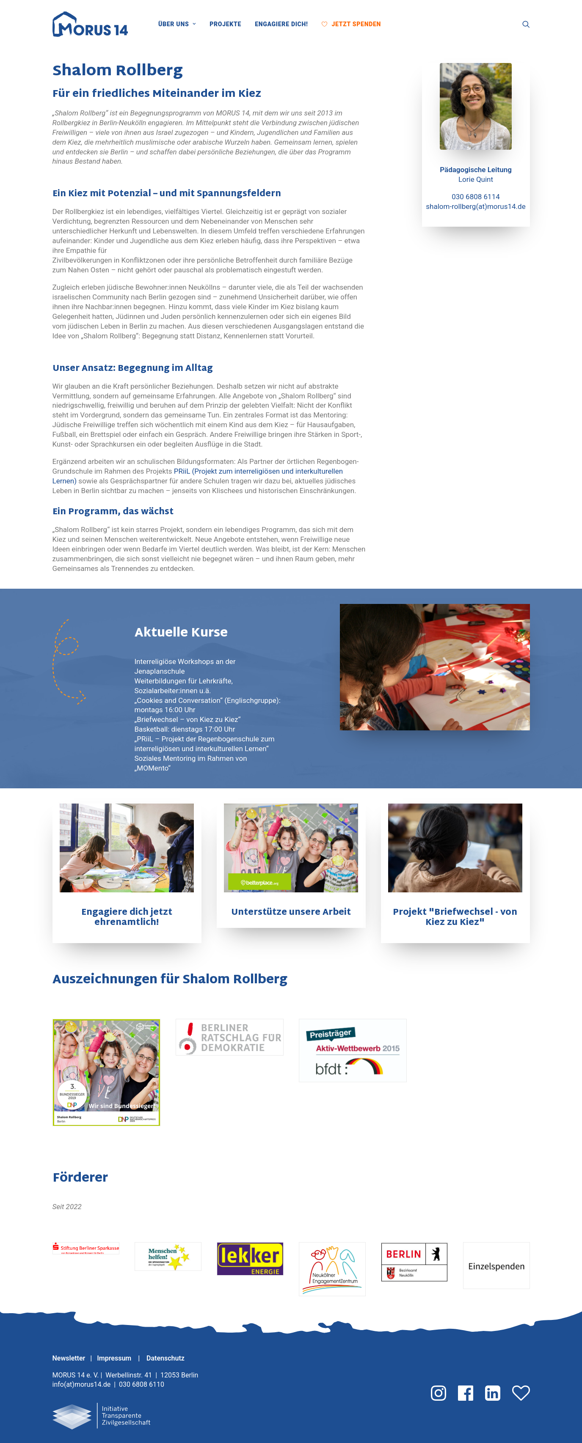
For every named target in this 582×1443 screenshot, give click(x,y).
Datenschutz (165, 1358)
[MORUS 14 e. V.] (90, 24)
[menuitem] (180, 24)
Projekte (225, 24)
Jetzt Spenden (356, 24)
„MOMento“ (153, 768)
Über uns (177, 24)
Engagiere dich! (281, 24)
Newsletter (69, 1358)
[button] (394, 24)
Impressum (115, 1358)
